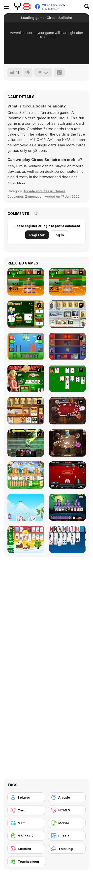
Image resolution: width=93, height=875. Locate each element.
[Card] (26, 810)
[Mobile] (67, 823)
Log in (59, 235)
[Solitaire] (67, 378)
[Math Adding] (25, 314)
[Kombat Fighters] (25, 443)
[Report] (43, 72)
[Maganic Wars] (67, 314)
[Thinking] (67, 849)
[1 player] (26, 797)
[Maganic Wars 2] (25, 410)
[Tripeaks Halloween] (67, 507)
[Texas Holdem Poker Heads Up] (67, 475)
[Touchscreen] (26, 861)
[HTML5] (67, 810)
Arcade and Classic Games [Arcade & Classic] (44, 191)
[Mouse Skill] (26, 836)
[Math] (26, 823)
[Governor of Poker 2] (67, 443)
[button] (16, 183)
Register (37, 235)
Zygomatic (33, 196)
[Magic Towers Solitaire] (25, 475)
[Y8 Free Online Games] (22, 6)
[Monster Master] (67, 346)
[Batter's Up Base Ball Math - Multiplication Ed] (67, 282)
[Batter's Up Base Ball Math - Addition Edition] (25, 282)
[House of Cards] (25, 507)
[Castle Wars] (25, 346)
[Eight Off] (67, 539)
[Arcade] (67, 797)
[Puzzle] (67, 836)
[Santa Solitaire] (25, 539)
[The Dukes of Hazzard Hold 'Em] (25, 378)
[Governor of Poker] (67, 410)
